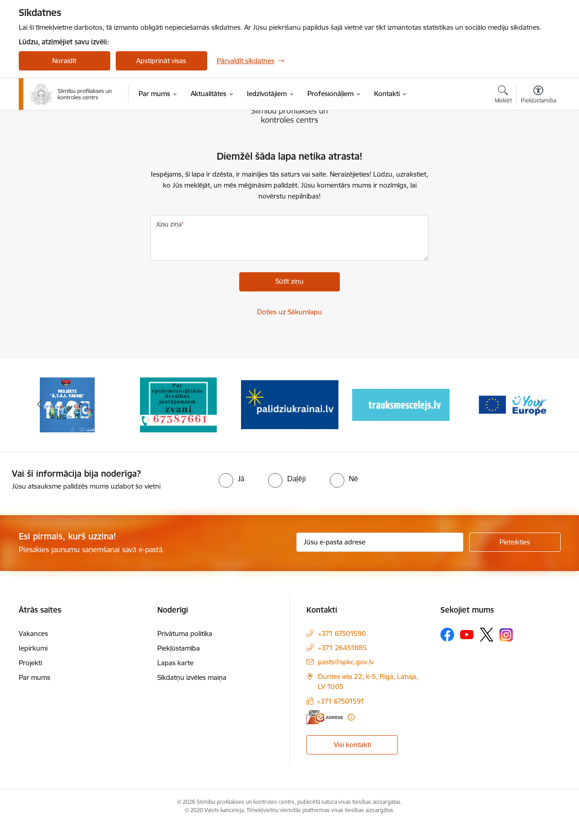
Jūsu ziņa (169, 224)
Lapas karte (175, 662)
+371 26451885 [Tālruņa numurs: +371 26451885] (342, 647)
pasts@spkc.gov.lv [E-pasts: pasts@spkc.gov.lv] (346, 661)
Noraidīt (64, 60)
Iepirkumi (33, 648)
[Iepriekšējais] (40, 405)
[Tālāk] (540, 405)
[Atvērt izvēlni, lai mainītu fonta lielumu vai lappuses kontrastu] (538, 96)
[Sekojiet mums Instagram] (506, 634)
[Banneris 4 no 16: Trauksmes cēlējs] (401, 404)
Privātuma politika (184, 633)
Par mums (34, 677)
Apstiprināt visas (161, 60)
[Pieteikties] (515, 542)
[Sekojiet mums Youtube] (467, 634)
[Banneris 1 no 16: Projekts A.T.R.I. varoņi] (67, 404)
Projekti (30, 662)
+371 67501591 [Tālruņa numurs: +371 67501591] (341, 701)
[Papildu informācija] (351, 717)
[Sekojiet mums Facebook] (447, 634)
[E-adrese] (324, 717)
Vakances (33, 633)
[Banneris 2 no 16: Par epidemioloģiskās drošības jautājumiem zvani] (178, 404)
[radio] (231, 478)
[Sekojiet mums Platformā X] (486, 634)
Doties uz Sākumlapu (289, 311)
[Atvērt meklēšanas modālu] (503, 96)
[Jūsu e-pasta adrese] (379, 542)
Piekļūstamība (178, 648)
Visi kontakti (352, 744)
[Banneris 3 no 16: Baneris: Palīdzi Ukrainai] (289, 404)
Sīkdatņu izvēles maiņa (191, 677)
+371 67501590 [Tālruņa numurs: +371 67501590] (342, 633)
